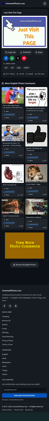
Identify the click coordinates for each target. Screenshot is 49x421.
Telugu (4, 370)
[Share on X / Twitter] (18, 58)
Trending (5, 316)
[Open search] (44, 3)
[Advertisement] (24, 416)
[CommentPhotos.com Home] (13, 3)
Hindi (4, 358)
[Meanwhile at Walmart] (36, 207)
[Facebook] (4, 306)
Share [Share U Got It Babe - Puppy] (30, 194)
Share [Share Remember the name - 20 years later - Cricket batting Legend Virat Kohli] (6, 155)
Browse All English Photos (24, 265)
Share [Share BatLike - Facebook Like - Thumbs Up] (30, 160)
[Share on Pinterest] (24, 58)
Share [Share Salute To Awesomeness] (6, 226)
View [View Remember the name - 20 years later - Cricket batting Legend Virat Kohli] (6, 149)
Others (4, 374)
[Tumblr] (16, 306)
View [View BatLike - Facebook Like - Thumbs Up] (29, 154)
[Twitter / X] (10, 306)
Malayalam (6, 362)
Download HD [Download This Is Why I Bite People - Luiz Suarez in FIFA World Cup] (9, 114)
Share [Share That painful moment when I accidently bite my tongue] (30, 120)
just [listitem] (6, 68)
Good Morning (7, 336)
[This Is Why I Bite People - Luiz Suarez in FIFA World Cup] (13, 95)
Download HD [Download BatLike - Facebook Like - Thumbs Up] (32, 157)
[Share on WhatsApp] (12, 58)
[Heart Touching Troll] (13, 173)
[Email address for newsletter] (24, 389)
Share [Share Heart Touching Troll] (6, 195)
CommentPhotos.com (19, 407)
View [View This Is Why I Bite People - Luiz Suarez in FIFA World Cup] (6, 111)
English (5, 354)
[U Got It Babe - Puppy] (36, 173)
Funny (4, 328)
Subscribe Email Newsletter (24, 395)
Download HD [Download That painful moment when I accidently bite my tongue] (32, 117)
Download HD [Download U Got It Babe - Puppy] (32, 191)
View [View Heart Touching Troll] (6, 189)
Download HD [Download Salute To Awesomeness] (9, 223)
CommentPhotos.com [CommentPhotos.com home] (11, 290)
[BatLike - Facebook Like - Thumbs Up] (36, 135)
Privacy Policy (7, 340)
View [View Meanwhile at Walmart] (29, 221)
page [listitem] (18, 68)
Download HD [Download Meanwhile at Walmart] (32, 224)
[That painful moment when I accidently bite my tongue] (36, 97)
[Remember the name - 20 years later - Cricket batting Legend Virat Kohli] (13, 132)
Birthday (5, 332)
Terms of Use (7, 344)
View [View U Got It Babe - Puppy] (29, 188)
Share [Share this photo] (38, 52)
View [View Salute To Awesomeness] (6, 220)
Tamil (4, 366)
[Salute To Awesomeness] (13, 206)
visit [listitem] (12, 68)
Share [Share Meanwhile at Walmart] (30, 227)
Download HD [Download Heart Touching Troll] (9, 192)
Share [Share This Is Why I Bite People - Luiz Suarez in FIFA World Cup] (6, 118)
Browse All (6, 321)
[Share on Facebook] (6, 58)
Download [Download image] (25, 52)
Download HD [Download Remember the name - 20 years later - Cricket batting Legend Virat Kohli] (9, 152)
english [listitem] (26, 68)
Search (4, 324)
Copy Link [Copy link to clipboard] (10, 52)
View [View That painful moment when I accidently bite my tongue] (29, 114)
